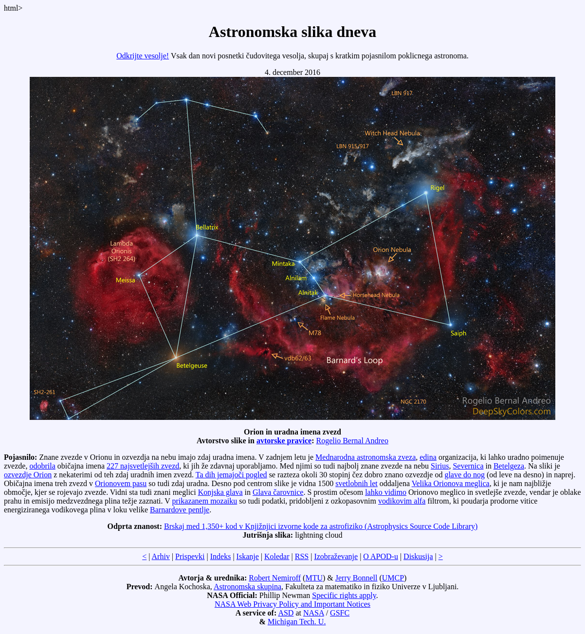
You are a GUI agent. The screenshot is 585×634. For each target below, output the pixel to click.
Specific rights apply (344, 595)
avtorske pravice (283, 440)
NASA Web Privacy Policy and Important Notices (292, 604)
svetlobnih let (356, 483)
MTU (314, 578)
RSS (302, 556)
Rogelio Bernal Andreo (352, 440)
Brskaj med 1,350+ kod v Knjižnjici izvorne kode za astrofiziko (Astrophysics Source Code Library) (320, 526)
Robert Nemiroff (275, 578)
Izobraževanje (336, 556)
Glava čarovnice (278, 492)
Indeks (220, 556)
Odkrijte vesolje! (142, 56)
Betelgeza (509, 466)
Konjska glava (220, 492)
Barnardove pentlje (179, 510)
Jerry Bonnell (356, 578)
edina (428, 457)
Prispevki (189, 556)
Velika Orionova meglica (451, 483)
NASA (313, 613)
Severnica (468, 466)
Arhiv (161, 556)
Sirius (440, 466)
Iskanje (248, 556)
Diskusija (418, 556)
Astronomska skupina (247, 586)
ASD (285, 613)
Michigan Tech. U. (297, 621)
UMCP (393, 578)
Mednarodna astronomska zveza (365, 457)
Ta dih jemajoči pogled (231, 475)
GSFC (339, 613)
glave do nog (464, 475)
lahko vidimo (385, 492)
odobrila (42, 466)
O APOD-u (380, 556)
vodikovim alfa (401, 501)
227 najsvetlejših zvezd (143, 466)
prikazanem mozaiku (205, 501)
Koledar (277, 556)
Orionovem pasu (120, 483)
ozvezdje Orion (28, 475)
